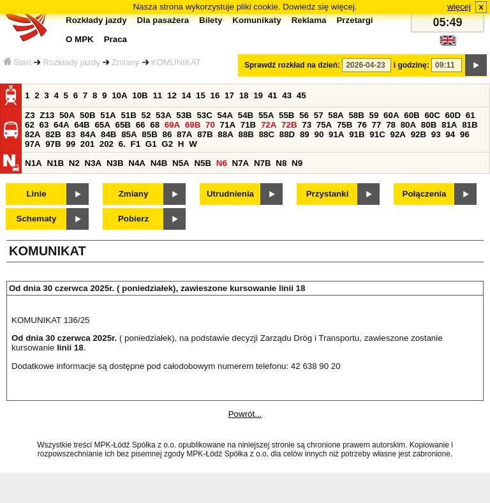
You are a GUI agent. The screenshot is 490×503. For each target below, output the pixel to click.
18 (244, 95)
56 (304, 115)
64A (61, 125)
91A (336, 134)
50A (67, 115)
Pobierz (133, 218)
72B (289, 125)
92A (397, 134)
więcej (459, 6)
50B (87, 115)
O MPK (80, 39)
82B (53, 134)
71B (248, 125)
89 (304, 134)
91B (356, 134)
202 (107, 144)
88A (225, 134)
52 (146, 115)
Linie (36, 194)
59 (374, 115)
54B (245, 115)
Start (17, 62)
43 (287, 95)
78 (391, 125)
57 (318, 115)
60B (411, 115)
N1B (55, 163)
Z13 (47, 115)
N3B (115, 163)
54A (225, 115)
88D (287, 134)
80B (428, 125)
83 (70, 134)
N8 (281, 163)
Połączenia (425, 194)
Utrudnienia (230, 194)
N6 (221, 163)
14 (186, 95)
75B (344, 125)
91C (377, 134)
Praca (115, 39)
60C (432, 115)
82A (32, 134)
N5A (180, 163)
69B (192, 125)
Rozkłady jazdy (71, 62)
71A (227, 125)
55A (266, 115)
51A (107, 115)
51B (128, 115)
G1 (151, 144)
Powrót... (245, 414)
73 (306, 125)
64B (81, 125)
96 (465, 134)
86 (167, 134)
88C (266, 134)
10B (139, 95)
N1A (33, 163)
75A (324, 125)
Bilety (210, 20)
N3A (93, 163)
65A (102, 125)
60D (453, 115)
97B (53, 144)
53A (163, 115)
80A (408, 125)
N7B (262, 163)
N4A (136, 163)
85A (129, 134)
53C (204, 115)
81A (449, 125)
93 (436, 134)
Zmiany (126, 62)
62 (29, 125)
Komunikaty (256, 20)
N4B (159, 163)
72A (268, 125)
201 (87, 144)
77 (377, 125)
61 (470, 115)
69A (172, 125)
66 (140, 125)
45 (301, 95)
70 (210, 125)
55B (286, 115)
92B (418, 134)
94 (450, 134)
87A (184, 134)
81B (469, 125)
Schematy (37, 218)
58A (335, 115)
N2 (74, 163)
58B (356, 115)
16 (215, 95)
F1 (136, 144)
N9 (297, 163)
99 (70, 144)
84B (108, 134)
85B (149, 134)
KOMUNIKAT (176, 62)
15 (200, 95)
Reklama (309, 20)
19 (258, 95)
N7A (240, 163)
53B (183, 115)
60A (391, 115)
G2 (167, 144)
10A (119, 95)
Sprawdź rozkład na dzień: (292, 65)
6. (122, 144)
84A (88, 134)
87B (204, 134)
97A (32, 144)
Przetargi (354, 20)
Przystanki (327, 194)
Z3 (30, 115)
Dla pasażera (163, 20)
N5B (202, 163)
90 (318, 134)
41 (273, 95)
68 (155, 125)
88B (245, 134)
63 (44, 125)
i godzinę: (411, 65)
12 (172, 95)
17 (229, 95)
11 (157, 95)
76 (362, 125)
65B (123, 125)
